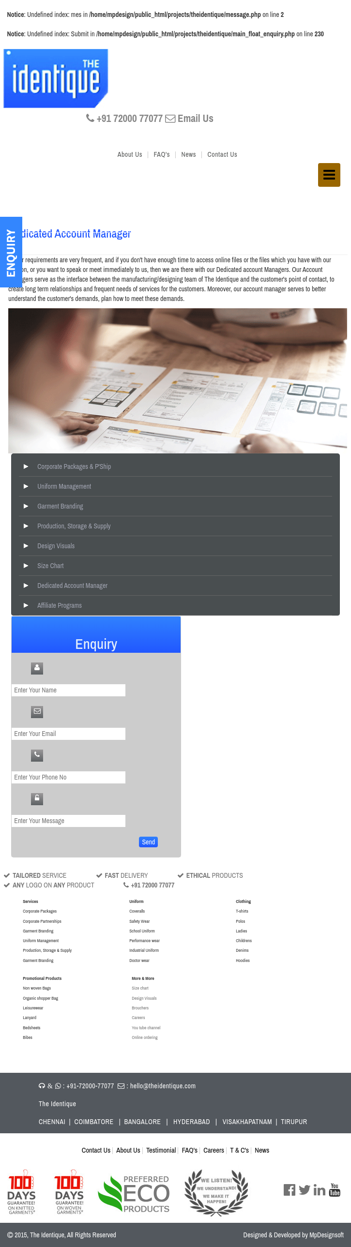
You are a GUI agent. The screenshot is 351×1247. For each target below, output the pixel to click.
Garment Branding (60, 506)
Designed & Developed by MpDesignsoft (294, 1235)
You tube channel (146, 1027)
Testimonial (161, 1150)
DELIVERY (122, 875)
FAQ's (161, 154)
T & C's (239, 1150)
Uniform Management (64, 486)
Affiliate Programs (59, 605)
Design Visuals (56, 545)
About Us (130, 154)
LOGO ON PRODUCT (48, 885)
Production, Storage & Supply (73, 526)
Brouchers (140, 1008)
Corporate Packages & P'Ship (74, 466)
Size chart (140, 988)
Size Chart (50, 565)
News (188, 154)
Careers (138, 1017)
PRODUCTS (210, 875)
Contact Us (223, 154)
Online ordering (144, 1037)
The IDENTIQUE (59, 79)
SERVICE (34, 875)
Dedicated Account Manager (72, 585)
